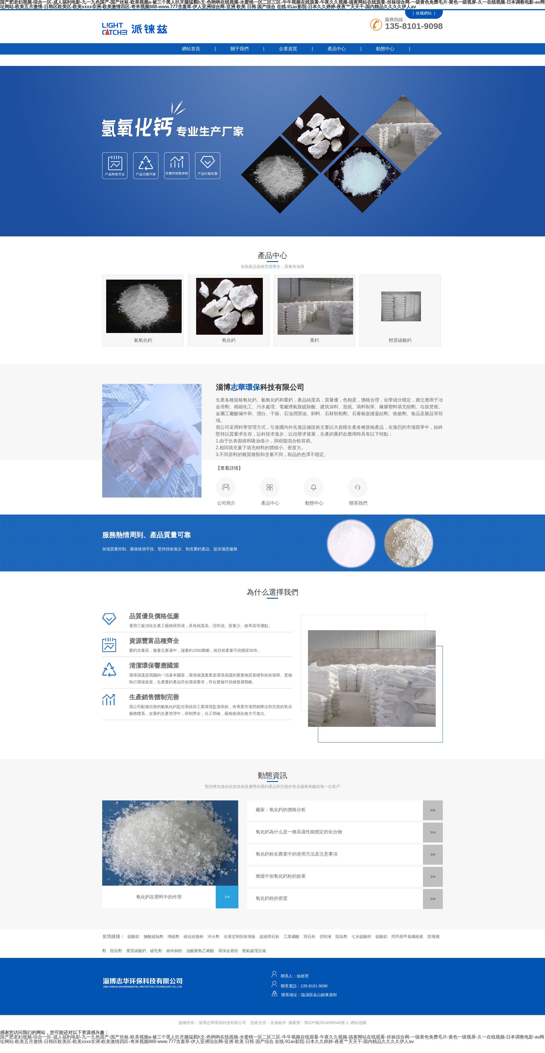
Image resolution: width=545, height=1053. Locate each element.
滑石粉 (309, 936)
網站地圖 (358, 1022)
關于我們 (239, 48)
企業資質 (288, 48)
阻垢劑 (341, 936)
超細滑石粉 (269, 936)
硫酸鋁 (133, 936)
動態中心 (385, 48)
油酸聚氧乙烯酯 (200, 950)
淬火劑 (213, 936)
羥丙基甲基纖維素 (407, 936)
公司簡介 (226, 503)
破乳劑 (156, 950)
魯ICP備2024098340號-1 (326, 1022)
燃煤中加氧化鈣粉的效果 (281, 876)
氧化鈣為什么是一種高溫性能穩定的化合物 (299, 831)
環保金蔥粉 (228, 950)
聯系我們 (174, 60)
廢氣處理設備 (254, 950)
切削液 (326, 936)
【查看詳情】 (229, 468)
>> (227, 896)
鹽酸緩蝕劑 (154, 936)
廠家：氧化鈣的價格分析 (281, 809)
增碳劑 (173, 936)
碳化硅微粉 (194, 936)
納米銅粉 (174, 950)
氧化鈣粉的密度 (272, 898)
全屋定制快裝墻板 (239, 936)
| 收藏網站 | (424, 13)
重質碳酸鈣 (136, 950)
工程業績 (126, 60)
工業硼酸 (291, 936)
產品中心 (337, 48)
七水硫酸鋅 (361, 936)
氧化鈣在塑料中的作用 (159, 896)
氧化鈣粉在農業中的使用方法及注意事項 (297, 854)
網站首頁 (191, 48)
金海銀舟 (278, 1022)
